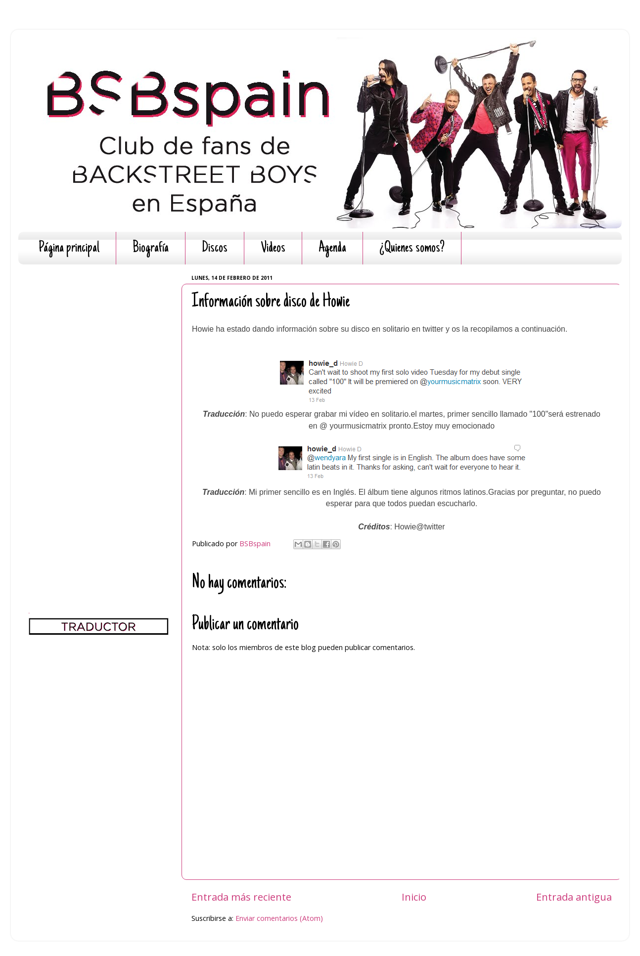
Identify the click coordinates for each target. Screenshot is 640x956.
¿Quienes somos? (412, 248)
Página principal (69, 248)
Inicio (414, 897)
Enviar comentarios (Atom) (279, 918)
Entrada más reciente (241, 897)
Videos (273, 248)
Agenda (332, 248)
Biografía (151, 248)
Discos (215, 248)
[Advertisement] (98, 420)
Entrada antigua (574, 897)
